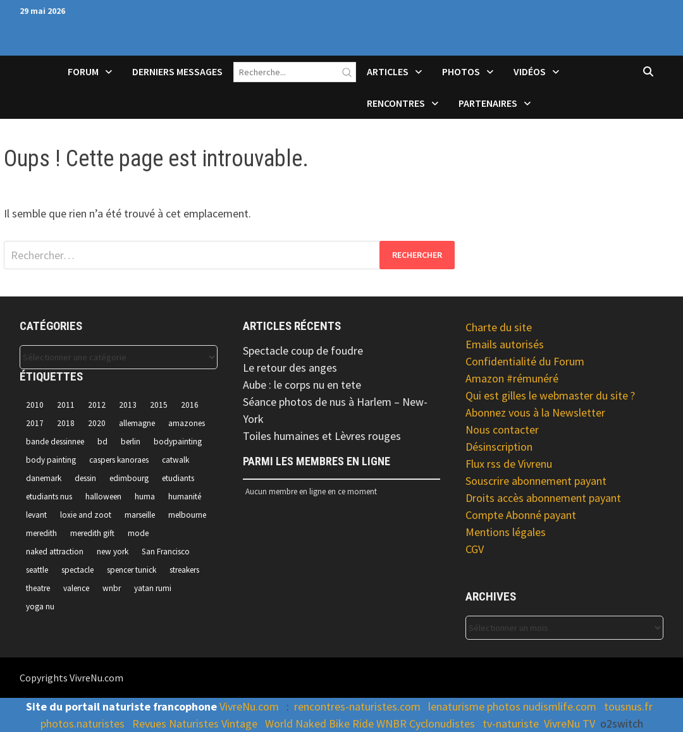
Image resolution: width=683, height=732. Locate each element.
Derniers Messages (177, 71)
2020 (97, 423)
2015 (159, 405)
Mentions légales (505, 532)
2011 (66, 405)
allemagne (137, 423)
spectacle (77, 569)
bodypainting (178, 441)
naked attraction (54, 551)
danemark (43, 478)
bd (102, 441)
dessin (85, 478)
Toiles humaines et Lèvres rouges (322, 436)
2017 (35, 423)
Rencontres (396, 103)
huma (145, 496)
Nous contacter (502, 429)
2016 (190, 405)
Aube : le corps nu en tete (302, 384)
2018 (66, 423)
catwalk (175, 459)
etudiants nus (49, 496)
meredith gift (92, 533)
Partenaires (487, 103)
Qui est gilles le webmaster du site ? (550, 395)
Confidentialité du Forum (524, 361)
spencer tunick (131, 569)
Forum (83, 71)
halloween (103, 496)
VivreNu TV (569, 723)
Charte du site (498, 327)
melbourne (187, 514)
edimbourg (129, 478)
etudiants (178, 478)
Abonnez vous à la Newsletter (535, 412)
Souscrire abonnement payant (535, 480)
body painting (51, 459)
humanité (184, 496)
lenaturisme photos (474, 706)
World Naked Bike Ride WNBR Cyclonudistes (370, 723)
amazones (186, 423)
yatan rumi (152, 588)
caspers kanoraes (119, 459)
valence (76, 588)
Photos (461, 71)
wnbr (111, 588)
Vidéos (530, 71)
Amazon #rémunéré (511, 378)
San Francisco (166, 551)
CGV (474, 549)
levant (36, 514)
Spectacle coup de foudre (303, 350)
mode (138, 533)
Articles (388, 71)
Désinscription (498, 446)
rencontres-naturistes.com (357, 706)
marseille (140, 514)
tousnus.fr (628, 706)
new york (112, 551)
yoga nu (40, 606)
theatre (38, 588)
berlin (130, 441)
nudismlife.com (559, 706)
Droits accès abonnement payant (543, 498)
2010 (35, 405)
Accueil (36, 79)
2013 (128, 405)
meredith (41, 533)
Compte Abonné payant (520, 515)
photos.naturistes (82, 723)
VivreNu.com (249, 706)
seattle (37, 569)
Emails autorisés (504, 344)
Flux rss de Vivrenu (508, 463)
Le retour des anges (290, 367)
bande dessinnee (55, 441)
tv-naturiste (511, 723)
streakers (184, 569)
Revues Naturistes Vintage (194, 723)
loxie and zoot (85, 514)
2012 (97, 405)
